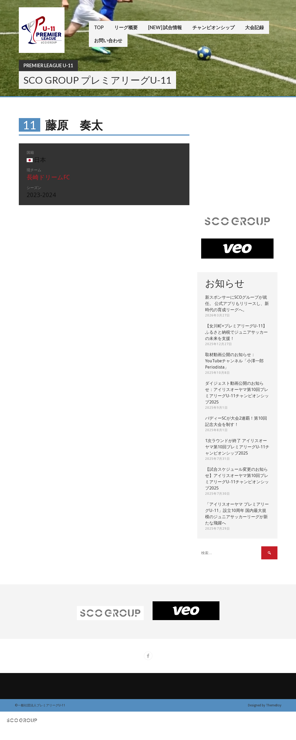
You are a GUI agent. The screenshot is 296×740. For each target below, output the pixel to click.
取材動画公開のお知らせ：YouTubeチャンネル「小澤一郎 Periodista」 (234, 361)
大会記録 (254, 27)
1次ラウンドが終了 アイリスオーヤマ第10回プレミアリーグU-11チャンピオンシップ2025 (237, 447)
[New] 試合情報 (165, 27)
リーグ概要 (126, 27)
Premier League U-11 (48, 65)
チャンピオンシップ (213, 27)
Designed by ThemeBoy (264, 705)
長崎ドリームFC (48, 177)
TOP (99, 27)
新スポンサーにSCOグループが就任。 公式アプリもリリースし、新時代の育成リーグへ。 (237, 303)
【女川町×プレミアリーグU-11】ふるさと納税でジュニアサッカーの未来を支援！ (236, 332)
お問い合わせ (108, 40)
